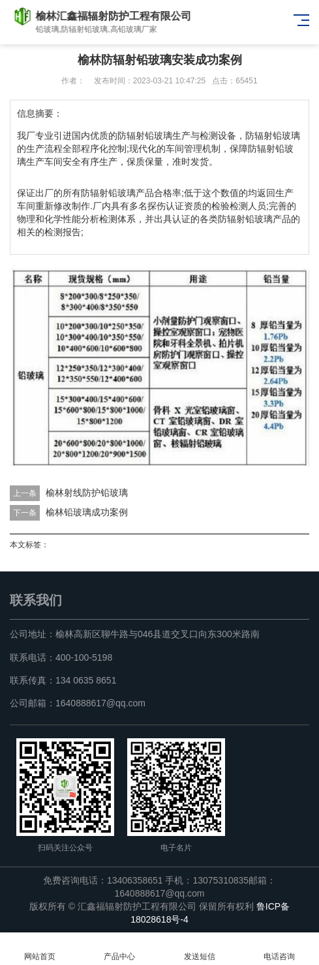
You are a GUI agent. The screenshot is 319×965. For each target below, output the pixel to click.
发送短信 (199, 949)
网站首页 (40, 949)
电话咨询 (279, 949)
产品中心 (119, 949)
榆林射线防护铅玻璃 (87, 492)
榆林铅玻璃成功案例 (87, 512)
